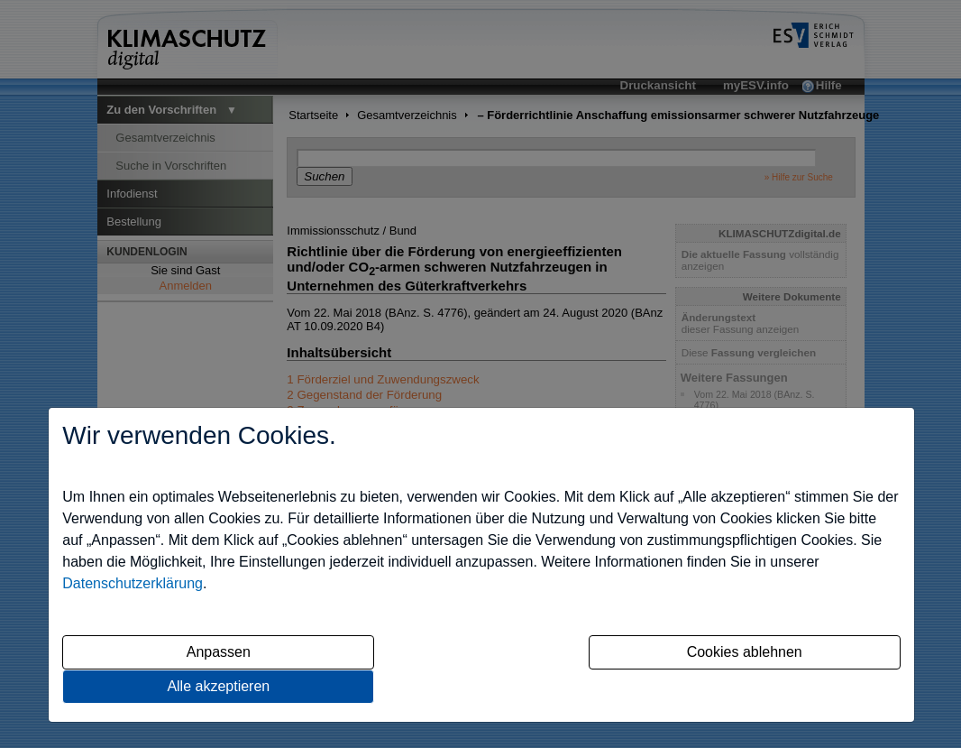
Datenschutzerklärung (132, 583)
